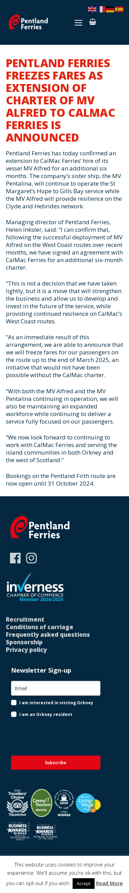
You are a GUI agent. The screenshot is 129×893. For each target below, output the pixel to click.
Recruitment (25, 619)
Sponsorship (24, 642)
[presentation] (52, 736)
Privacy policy (26, 650)
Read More (109, 883)
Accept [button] (83, 883)
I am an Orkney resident (45, 714)
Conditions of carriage (39, 627)
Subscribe (55, 763)
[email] (55, 688)
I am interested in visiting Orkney (56, 703)
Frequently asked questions (48, 634)
